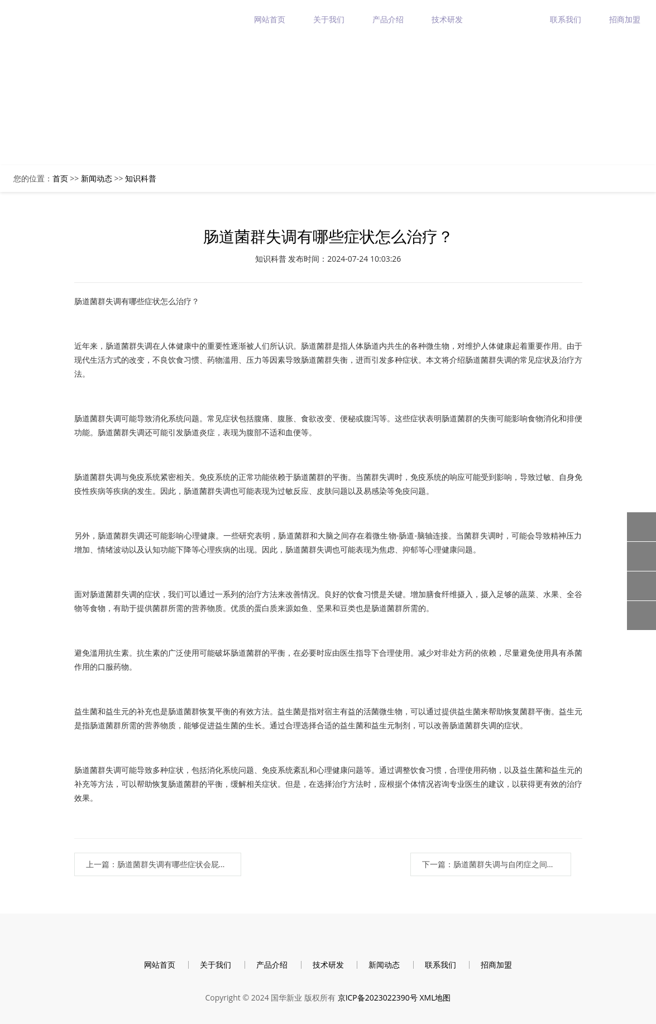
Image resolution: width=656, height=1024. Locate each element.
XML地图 (435, 997)
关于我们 (328, 19)
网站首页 (269, 19)
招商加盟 (624, 19)
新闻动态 (506, 19)
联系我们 (565, 19)
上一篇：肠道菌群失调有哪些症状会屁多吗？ (164, 864)
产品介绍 (388, 19)
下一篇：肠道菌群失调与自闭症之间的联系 (496, 864)
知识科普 (140, 178)
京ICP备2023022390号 (378, 997)
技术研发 (447, 19)
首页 (60, 178)
